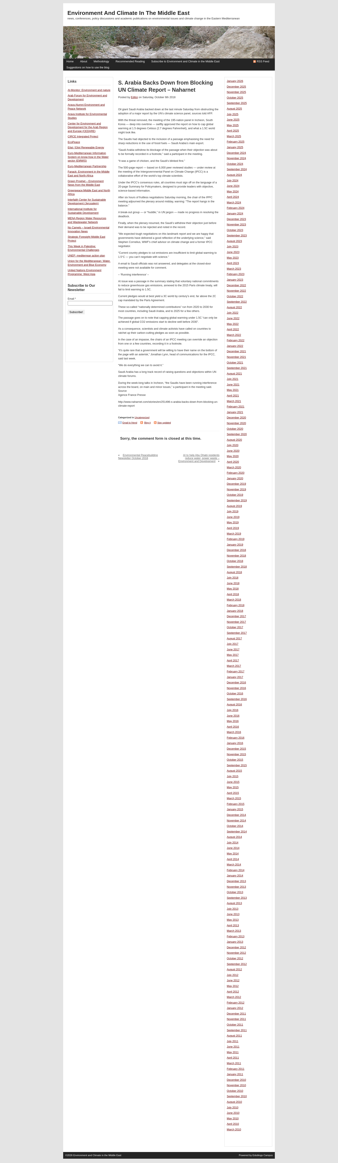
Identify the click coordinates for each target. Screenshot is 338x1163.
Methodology (101, 61)
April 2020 (233, 461)
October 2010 (235, 1090)
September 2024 (237, 169)
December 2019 (236, 483)
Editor (134, 97)
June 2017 (233, 649)
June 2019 (233, 517)
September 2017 (237, 632)
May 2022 (233, 324)
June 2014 (233, 848)
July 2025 (232, 114)
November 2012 (236, 952)
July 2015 (232, 776)
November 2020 (236, 423)
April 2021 (233, 395)
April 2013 (233, 925)
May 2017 (233, 654)
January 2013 (235, 941)
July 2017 (232, 643)
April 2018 (233, 594)
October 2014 (235, 826)
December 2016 (236, 682)
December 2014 (236, 815)
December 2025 (236, 86)
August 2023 (234, 241)
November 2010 (236, 1085)
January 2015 (235, 809)
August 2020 (234, 439)
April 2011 (233, 1057)
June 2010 (233, 1112)
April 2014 (233, 859)
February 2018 (235, 605)
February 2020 (235, 472)
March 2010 (234, 1129)
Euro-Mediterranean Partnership (87, 166)
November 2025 (236, 92)
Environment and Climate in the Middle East (128, 13)
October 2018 (235, 561)
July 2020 (232, 445)
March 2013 (234, 930)
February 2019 (235, 539)
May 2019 (233, 522)
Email (72, 298)
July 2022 (232, 312)
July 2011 (232, 1041)
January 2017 (235, 677)
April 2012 (233, 991)
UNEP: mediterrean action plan (86, 255)
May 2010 (233, 1118)
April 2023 (233, 263)
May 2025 (233, 125)
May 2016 (233, 721)
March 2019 (234, 533)
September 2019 (237, 500)
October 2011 (235, 1024)
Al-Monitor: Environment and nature (89, 90)
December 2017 (236, 616)
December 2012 (236, 947)
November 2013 (236, 886)
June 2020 (233, 450)
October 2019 (235, 494)
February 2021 (235, 406)
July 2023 (232, 246)
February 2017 (235, 671)
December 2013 (236, 881)
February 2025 (235, 141)
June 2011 (233, 1046)
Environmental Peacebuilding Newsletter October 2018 (138, 457)
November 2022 (236, 290)
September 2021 (237, 368)
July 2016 (232, 710)
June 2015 (233, 782)
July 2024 (232, 180)
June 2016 (233, 715)
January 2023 (235, 279)
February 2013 (235, 936)
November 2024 (236, 158)
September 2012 (237, 964)
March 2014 (234, 864)
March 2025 (234, 136)
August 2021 (234, 373)
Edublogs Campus (263, 1155)
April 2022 (233, 329)
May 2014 (233, 853)
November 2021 (236, 357)
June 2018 (233, 583)
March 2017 (234, 665)
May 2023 (233, 257)
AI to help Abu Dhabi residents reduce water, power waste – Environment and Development (198, 458)
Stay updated (164, 422)
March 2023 (234, 268)
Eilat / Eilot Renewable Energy (86, 147)
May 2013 (233, 919)
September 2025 (237, 103)
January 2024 (235, 213)
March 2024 (234, 202)
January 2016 (235, 743)
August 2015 (234, 770)
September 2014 (237, 831)
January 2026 (235, 81)
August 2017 (234, 638)
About (83, 61)
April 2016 (233, 726)
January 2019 (235, 544)
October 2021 (235, 362)
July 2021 (232, 379)
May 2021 (233, 390)
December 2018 (236, 550)
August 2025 (234, 108)
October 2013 (235, 892)
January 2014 (235, 875)
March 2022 (234, 335)
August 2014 (234, 837)
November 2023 (236, 224)
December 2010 (236, 1079)
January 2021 (235, 412)
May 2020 (233, 456)
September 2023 (237, 235)
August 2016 (234, 704)
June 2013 (233, 914)
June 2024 (233, 185)
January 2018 (235, 610)
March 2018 (234, 599)
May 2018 (233, 588)
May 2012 (233, 986)
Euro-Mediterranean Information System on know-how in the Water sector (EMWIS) (88, 157)
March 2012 (234, 997)
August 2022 (234, 307)
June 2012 (233, 980)
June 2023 (233, 252)
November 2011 (236, 1019)
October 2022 (235, 296)
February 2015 (235, 804)
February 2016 (235, 737)
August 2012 (234, 969)
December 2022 (236, 285)
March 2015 (234, 798)
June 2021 (233, 384)
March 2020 (234, 467)
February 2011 (235, 1068)
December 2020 (236, 417)
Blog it (147, 422)
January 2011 (235, 1074)
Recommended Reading (130, 61)
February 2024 (235, 207)
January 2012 (235, 1008)
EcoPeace (74, 142)
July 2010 (232, 1107)
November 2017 (236, 621)
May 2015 (233, 787)
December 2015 (236, 748)
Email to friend (129, 422)
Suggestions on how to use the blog (87, 67)
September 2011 (237, 1030)
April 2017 (233, 660)
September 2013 (237, 897)
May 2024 (233, 191)
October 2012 (235, 958)
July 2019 (232, 511)
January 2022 (235, 346)
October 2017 (235, 627)
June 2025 (233, 119)
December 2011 (236, 1013)
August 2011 (234, 1035)
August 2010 (234, 1101)
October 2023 (235, 230)
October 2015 (235, 759)
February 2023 (235, 274)
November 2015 (236, 754)
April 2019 (233, 528)
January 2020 (235, 478)
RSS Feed (263, 61)
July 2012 (232, 975)
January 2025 (235, 147)
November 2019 (236, 489)
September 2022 (237, 301)
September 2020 (237, 434)
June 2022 (233, 318)
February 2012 (235, 1002)
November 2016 (236, 688)
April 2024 (233, 196)
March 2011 (234, 1063)
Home (70, 61)
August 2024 (234, 174)
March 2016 (234, 732)
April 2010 (233, 1123)
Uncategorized (142, 417)
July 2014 (232, 842)
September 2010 (237, 1096)
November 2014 (236, 820)
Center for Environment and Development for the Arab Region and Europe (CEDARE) (88, 127)
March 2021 (234, 401)
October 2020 (235, 428)
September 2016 (237, 699)
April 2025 (233, 130)
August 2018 (234, 572)
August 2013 (234, 903)
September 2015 (237, 765)
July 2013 (232, 908)
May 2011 (233, 1052)
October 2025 (235, 97)
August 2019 (234, 506)
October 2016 (235, 693)
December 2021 (236, 351)
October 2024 (235, 163)
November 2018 (236, 555)
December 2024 (236, 152)
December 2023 (236, 219)
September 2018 (237, 566)
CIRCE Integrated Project (83, 136)
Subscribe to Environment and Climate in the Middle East (185, 61)
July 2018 (232, 577)
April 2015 (233, 793)
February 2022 (235, 340)
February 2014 (235, 870)
